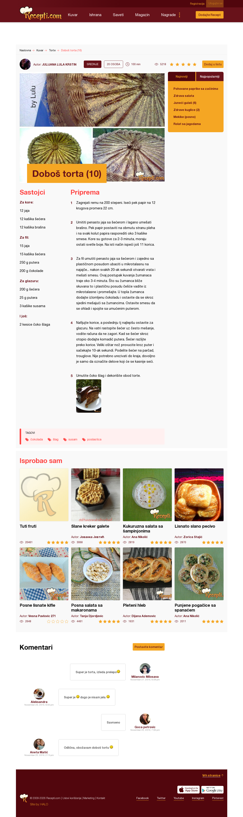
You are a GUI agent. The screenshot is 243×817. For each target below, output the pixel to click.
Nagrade (168, 15)
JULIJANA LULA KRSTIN (59, 64)
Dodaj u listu (213, 64)
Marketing (89, 798)
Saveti (118, 15)
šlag (55, 439)
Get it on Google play (212, 789)
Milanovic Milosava (145, 676)
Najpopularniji (209, 76)
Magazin (142, 15)
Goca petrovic (145, 727)
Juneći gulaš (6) (184, 102)
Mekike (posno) (184, 116)
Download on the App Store (188, 789)
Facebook (142, 798)
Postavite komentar (149, 647)
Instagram (198, 798)
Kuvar (73, 15)
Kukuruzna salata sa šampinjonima (147, 506)
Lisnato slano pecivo (199, 506)
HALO (44, 804)
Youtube (179, 798)
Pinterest (218, 798)
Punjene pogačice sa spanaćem (199, 585)
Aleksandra (39, 702)
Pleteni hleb (147, 585)
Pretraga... (186, 14)
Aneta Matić (39, 752)
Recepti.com (41, 13)
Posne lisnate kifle (44, 585)
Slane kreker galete (95, 506)
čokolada (36, 439)
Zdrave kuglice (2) (186, 109)
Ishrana (95, 15)
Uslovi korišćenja (71, 798)
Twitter (161, 798)
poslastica (94, 439)
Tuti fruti (44, 506)
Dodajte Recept (210, 14)
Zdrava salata (183, 95)
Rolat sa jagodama (187, 124)
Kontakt (101, 798)
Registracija (198, 3)
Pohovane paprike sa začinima (195, 88)
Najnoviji (182, 76)
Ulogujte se (217, 3)
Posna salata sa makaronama (95, 585)
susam (72, 439)
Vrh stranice (211, 775)
